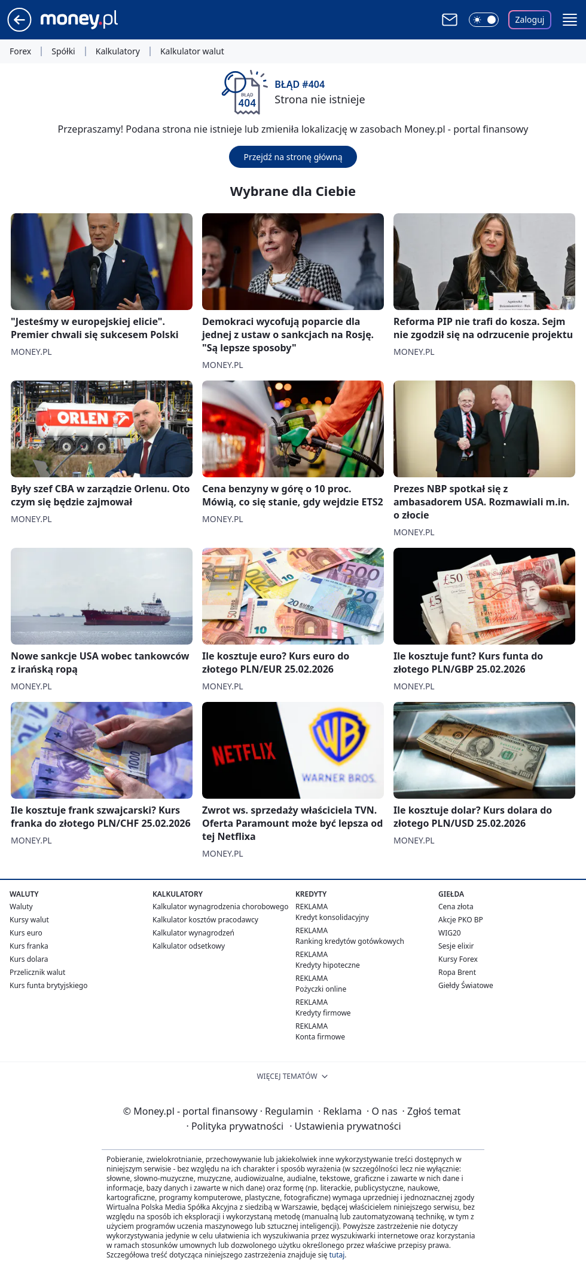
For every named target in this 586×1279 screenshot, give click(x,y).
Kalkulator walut (192, 51)
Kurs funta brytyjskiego (48, 985)
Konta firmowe (320, 1037)
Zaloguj (530, 19)
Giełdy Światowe (465, 985)
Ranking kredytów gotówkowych (349, 941)
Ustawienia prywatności (345, 1126)
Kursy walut (29, 920)
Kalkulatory (118, 51)
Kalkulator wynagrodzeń (193, 933)
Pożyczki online (320, 989)
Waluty (21, 906)
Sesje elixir (456, 946)
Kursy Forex (458, 959)
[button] (569, 19)
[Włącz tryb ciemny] (484, 20)
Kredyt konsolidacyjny (332, 917)
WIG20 (449, 933)
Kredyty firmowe (323, 1013)
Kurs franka (29, 946)
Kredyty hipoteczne (327, 965)
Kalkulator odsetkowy (188, 946)
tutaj (336, 1255)
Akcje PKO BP (460, 920)
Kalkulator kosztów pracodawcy (205, 920)
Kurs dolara (29, 959)
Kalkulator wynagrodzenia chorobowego (220, 906)
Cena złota (456, 906)
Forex (20, 51)
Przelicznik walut (37, 972)
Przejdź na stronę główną (292, 156)
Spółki (63, 51)
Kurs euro (26, 933)
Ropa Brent (457, 972)
